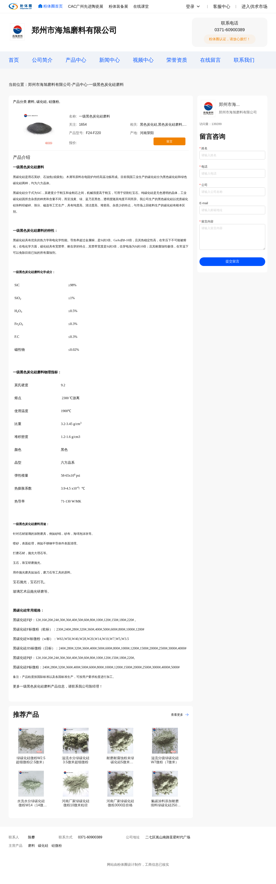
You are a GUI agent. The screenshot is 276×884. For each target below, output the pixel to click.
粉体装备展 (118, 6)
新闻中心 (109, 60)
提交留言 (232, 261)
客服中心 (221, 6)
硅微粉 (57, 845)
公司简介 (42, 60)
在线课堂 (141, 6)
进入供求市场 (254, 6)
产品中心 (76, 60)
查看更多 (180, 714)
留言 (169, 141)
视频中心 (143, 60)
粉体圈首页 (50, 6)
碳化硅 (43, 845)
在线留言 (210, 60)
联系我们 (244, 60)
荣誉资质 (176, 60)
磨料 (31, 845)
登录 (190, 6)
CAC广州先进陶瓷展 (85, 6)
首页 (14, 60)
